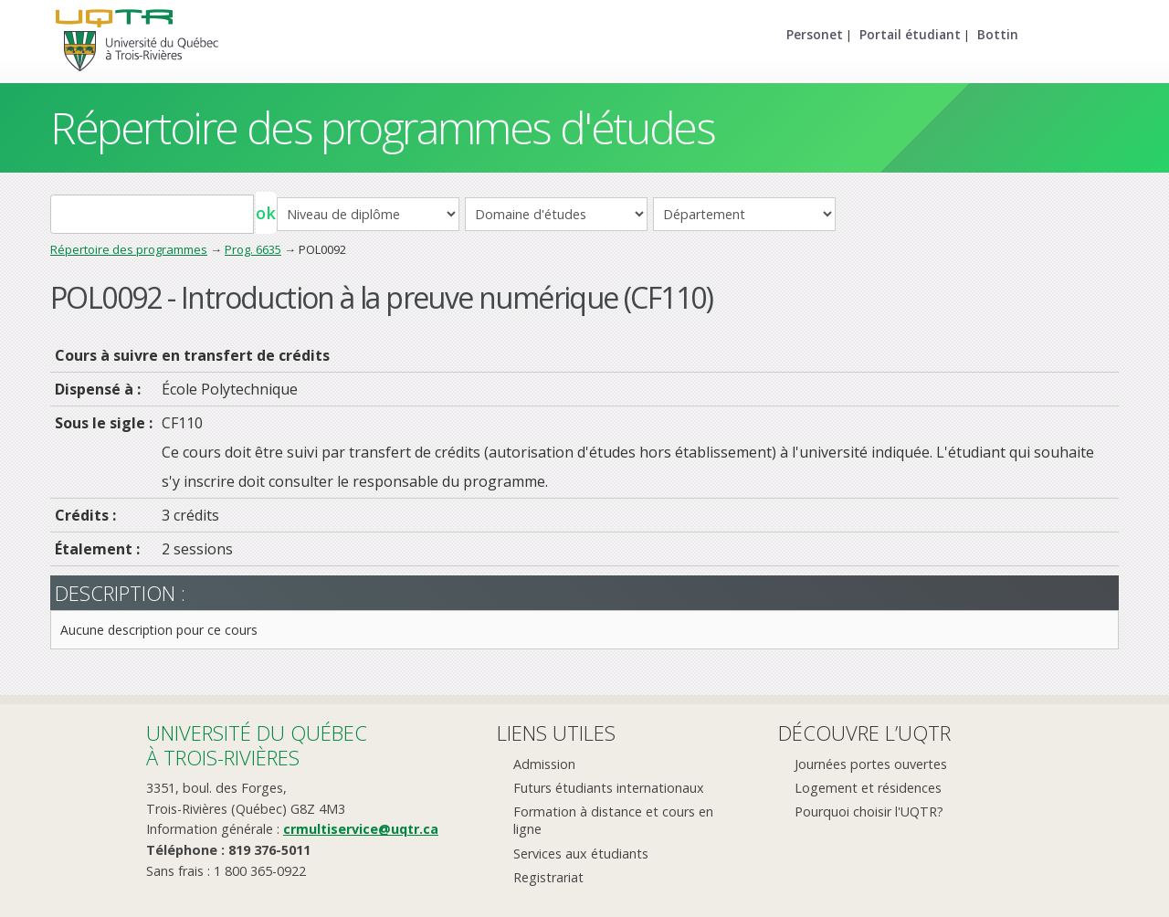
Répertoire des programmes (128, 249)
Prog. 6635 (253, 249)
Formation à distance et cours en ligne (613, 820)
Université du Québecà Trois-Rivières (256, 745)
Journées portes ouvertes (871, 764)
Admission (544, 764)
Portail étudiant (910, 34)
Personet (814, 34)
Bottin (997, 34)
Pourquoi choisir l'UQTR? (869, 811)
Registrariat (548, 877)
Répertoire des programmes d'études (382, 127)
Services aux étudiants (580, 853)
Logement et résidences (868, 787)
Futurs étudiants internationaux (608, 787)
